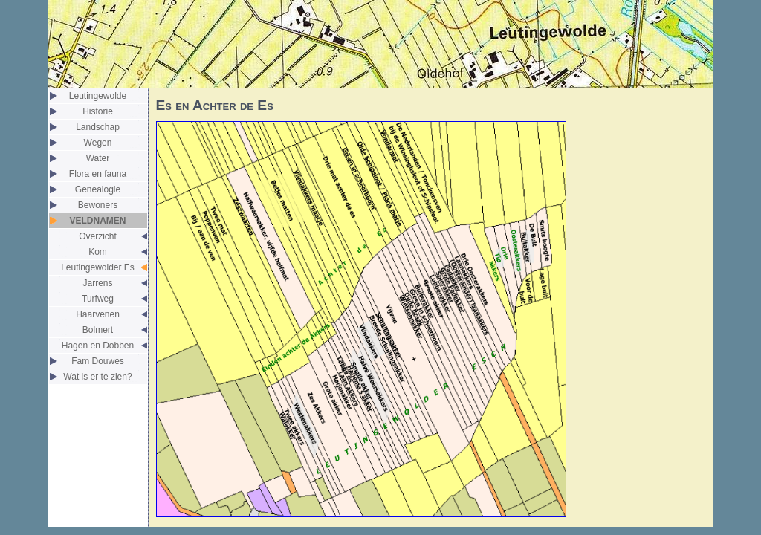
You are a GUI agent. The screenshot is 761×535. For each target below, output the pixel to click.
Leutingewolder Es (98, 267)
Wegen (98, 142)
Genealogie (97, 189)
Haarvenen (98, 314)
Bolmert (97, 330)
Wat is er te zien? (97, 377)
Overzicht (98, 236)
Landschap (98, 127)
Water (98, 158)
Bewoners (97, 205)
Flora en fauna (97, 174)
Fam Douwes (97, 361)
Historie (97, 111)
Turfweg (98, 299)
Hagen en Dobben (98, 345)
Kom (97, 252)
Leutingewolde (97, 96)
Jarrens (97, 283)
